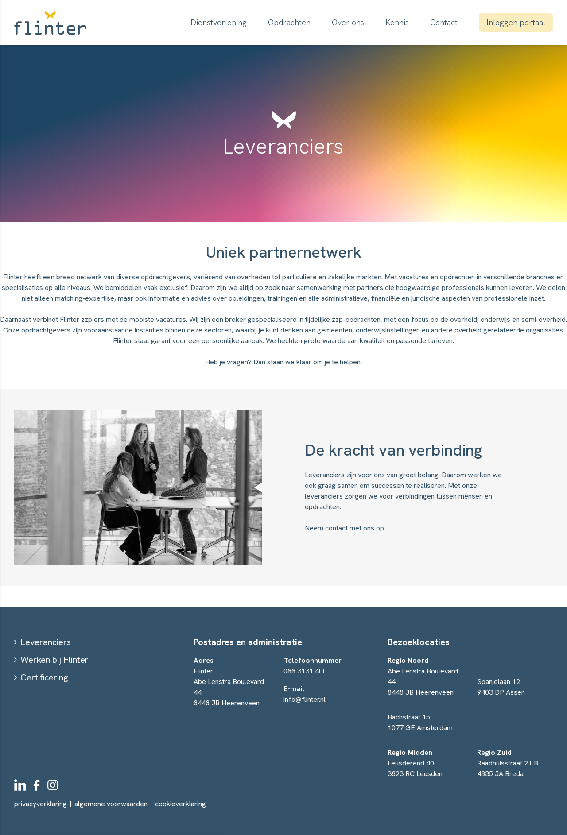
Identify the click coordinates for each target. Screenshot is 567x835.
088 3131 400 (305, 671)
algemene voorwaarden (111, 803)
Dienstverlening (218, 22)
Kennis (397, 22)
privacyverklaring (40, 803)
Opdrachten (289, 22)
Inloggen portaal (515, 22)
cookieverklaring (180, 804)
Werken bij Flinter (54, 659)
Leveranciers (45, 642)
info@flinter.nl (305, 699)
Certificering (44, 677)
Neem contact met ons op (344, 528)
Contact (444, 22)
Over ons (348, 22)
